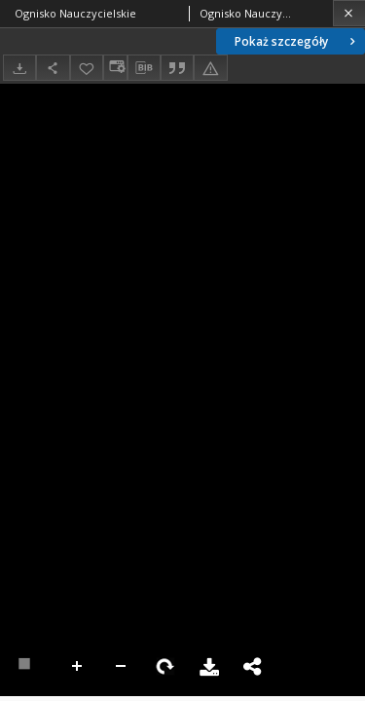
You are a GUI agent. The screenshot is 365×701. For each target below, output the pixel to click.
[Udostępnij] (52, 68)
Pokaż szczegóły (297, 41)
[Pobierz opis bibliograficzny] (144, 68)
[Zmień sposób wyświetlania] (115, 68)
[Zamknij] (349, 13)
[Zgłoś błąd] (210, 68)
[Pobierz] (19, 68)
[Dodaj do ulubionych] (86, 68)
